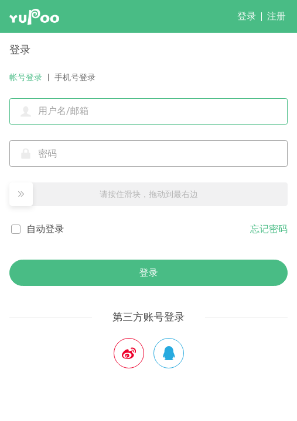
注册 (276, 16)
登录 (246, 16)
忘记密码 (269, 228)
